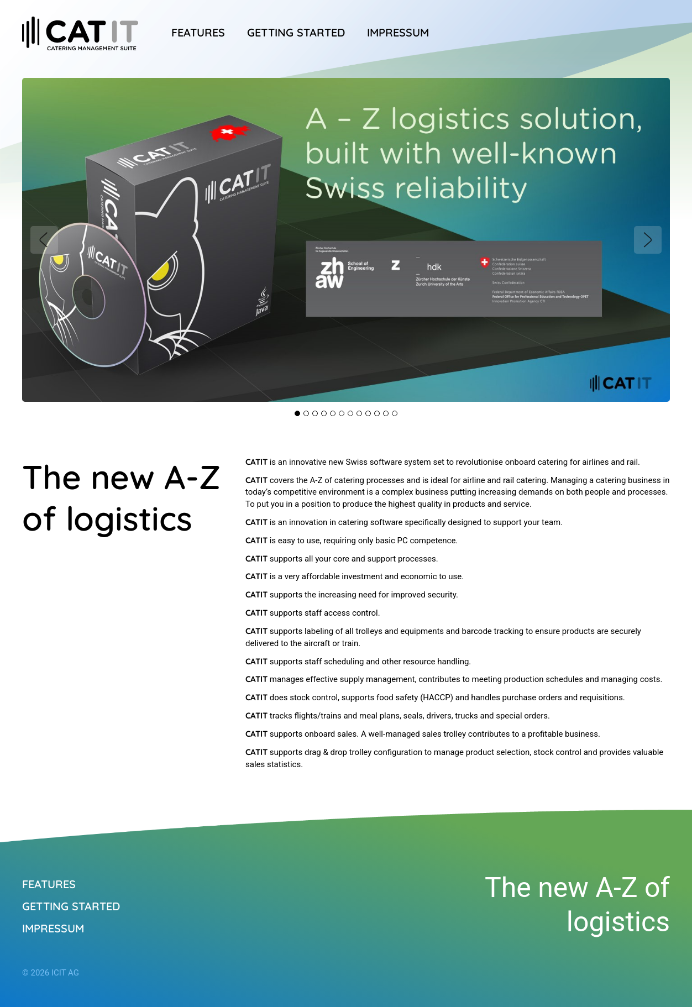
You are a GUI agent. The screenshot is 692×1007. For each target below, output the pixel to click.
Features (198, 32)
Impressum (398, 32)
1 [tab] (297, 413)
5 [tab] (332, 413)
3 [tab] (315, 413)
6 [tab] (341, 413)
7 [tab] (350, 413)
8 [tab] (359, 413)
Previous (44, 240)
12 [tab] (394, 413)
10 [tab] (377, 413)
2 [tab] (306, 413)
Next (648, 240)
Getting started (296, 32)
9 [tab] (368, 413)
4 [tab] (324, 413)
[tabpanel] (346, 240)
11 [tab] (386, 413)
